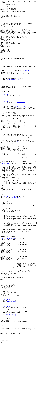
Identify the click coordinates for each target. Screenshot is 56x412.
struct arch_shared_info (9, 281)
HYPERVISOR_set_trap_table (19, 127)
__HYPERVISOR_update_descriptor (12, 95)
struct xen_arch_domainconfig (8, 286)
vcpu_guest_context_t (16, 236)
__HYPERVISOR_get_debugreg (10, 378)
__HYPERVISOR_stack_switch (10, 115)
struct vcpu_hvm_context (21, 169)
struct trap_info (21, 122)
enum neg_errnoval (7, 73)
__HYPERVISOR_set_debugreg (10, 377)
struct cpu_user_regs (6, 195)
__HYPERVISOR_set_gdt (9, 75)
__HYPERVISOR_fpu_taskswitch (11, 361)
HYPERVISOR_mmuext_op (28, 84)
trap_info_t (13, 156)
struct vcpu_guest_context (10, 235)
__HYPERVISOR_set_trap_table (11, 123)
